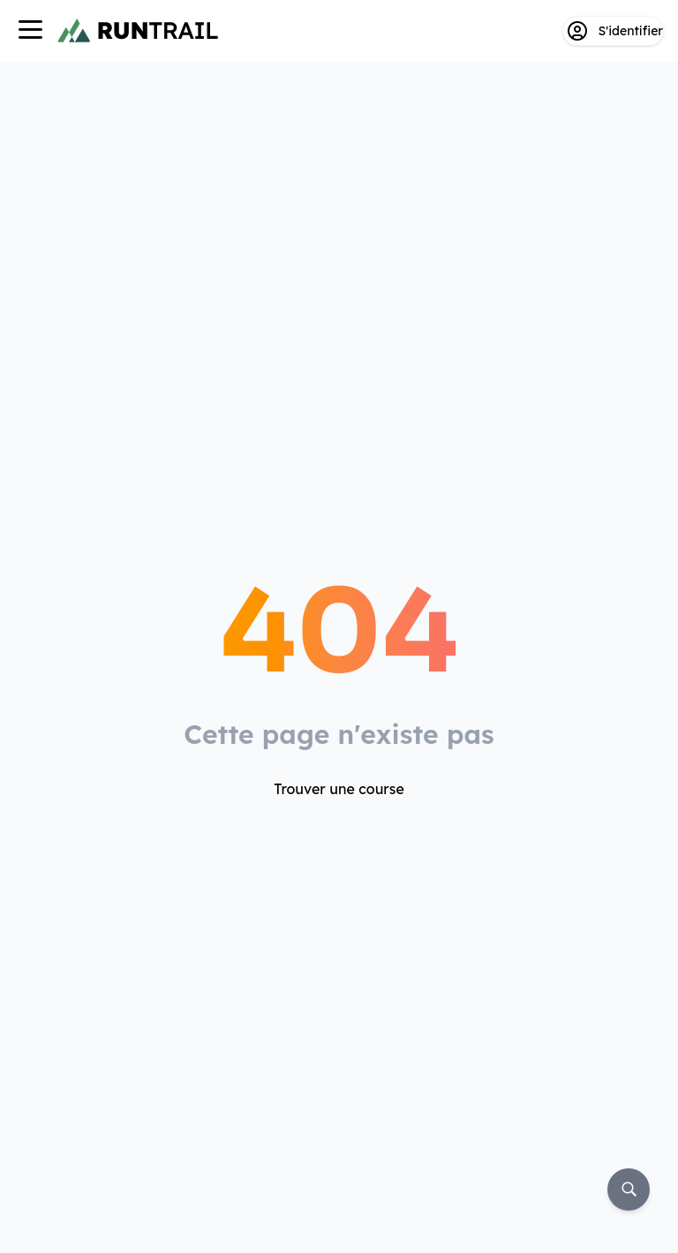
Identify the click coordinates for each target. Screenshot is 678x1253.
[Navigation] (30, 31)
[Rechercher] (628, 1189)
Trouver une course (339, 789)
